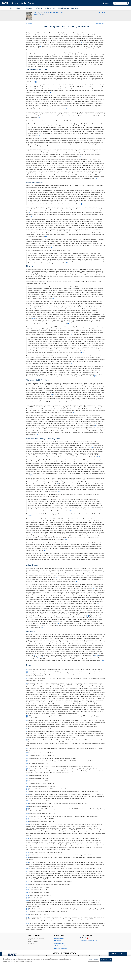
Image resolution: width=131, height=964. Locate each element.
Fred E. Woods (65, 29)
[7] (50, 92)
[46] (94, 588)
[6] (101, 88)
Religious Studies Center (23, 3)
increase (44, 657)
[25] (71, 334)
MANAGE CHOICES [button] (118, 954)
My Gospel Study (50, 8)
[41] (66, 539)
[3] (41, 46)
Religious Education (59, 938)
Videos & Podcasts (63, 8)
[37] (59, 491)
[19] (52, 247)
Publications (28, 8)
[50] (58, 623)
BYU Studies (57, 940)
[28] (95, 376)
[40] (33, 532)
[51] (42, 627)
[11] (58, 146)
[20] (67, 263)
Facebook (80, 938)
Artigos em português (60, 948)
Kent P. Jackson (37, 14)
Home (12, 8)
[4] (82, 66)
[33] (92, 447)
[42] (45, 550)
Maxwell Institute (59, 943)
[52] (47, 640)
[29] (52, 394)
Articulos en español (60, 946)
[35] (31, 475)
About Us (19, 8)
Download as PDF (100, 23)
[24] (68, 324)
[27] (72, 363)
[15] (81, 204)
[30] (74, 412)
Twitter (85, 938)
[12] (80, 156)
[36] (58, 483)
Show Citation (29, 23)
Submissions (75, 8)
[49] (87, 616)
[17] (30, 216)
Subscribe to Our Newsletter (88, 940)
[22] (99, 310)
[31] (96, 425)
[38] (70, 510)
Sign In (107, 3)
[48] (98, 603)
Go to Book (102, 12)
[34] (98, 457)
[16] (30, 212)
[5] (36, 82)
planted (96, 655)
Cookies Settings (93, 961)
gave (38, 657)
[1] (65, 38)
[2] (82, 42)
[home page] (5, 3)
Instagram (83, 938)
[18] (46, 236)
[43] (32, 561)
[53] (35, 655)
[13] (33, 167)
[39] (30, 516)
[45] (77, 581)
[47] (35, 597)
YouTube (87, 938)
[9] (39, 117)
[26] (82, 352)
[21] (53, 298)
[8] (66, 109)
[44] (57, 577)
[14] (96, 178)
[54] (103, 660)
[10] (39, 135)
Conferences (38, 8)
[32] (38, 434)
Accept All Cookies (106, 961)
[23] (33, 318)
